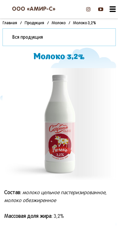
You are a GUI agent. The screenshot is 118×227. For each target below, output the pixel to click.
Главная (10, 23)
